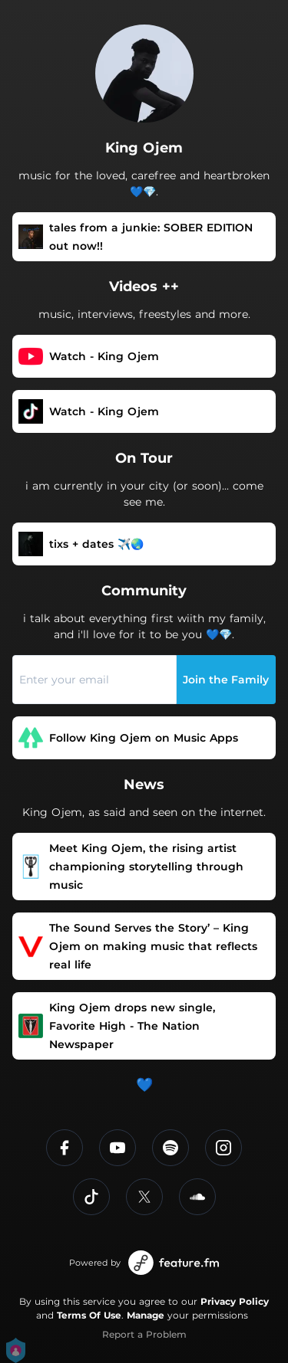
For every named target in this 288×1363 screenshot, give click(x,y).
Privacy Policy (234, 1301)
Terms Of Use (89, 1315)
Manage (145, 1315)
